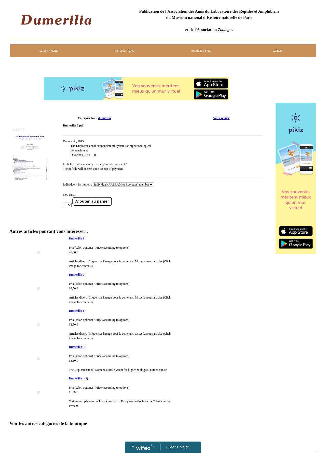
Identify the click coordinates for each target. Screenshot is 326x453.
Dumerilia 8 (76, 238)
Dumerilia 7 (76, 274)
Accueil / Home (48, 50)
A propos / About (124, 50)
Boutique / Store (201, 50)
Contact (277, 50)
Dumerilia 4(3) (78, 378)
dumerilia (104, 118)
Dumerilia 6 (76, 311)
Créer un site (177, 446)
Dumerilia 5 (76, 347)
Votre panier (221, 118)
